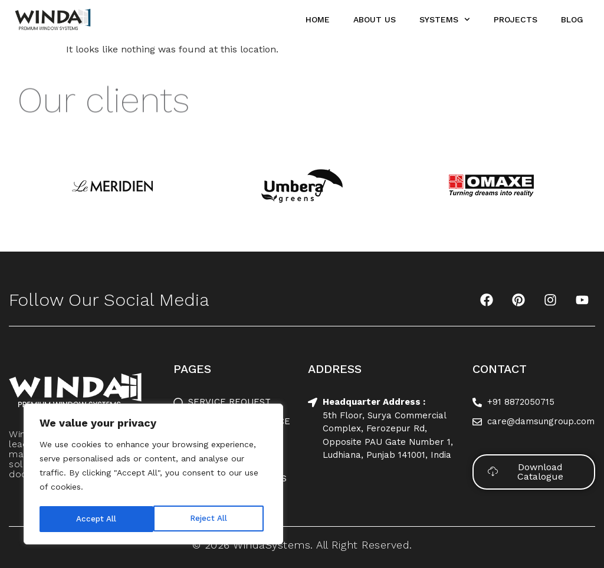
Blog (572, 19)
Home (318, 19)
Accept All (210, 519)
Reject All (95, 519)
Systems (444, 19)
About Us (374, 19)
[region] (153, 475)
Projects (515, 19)
